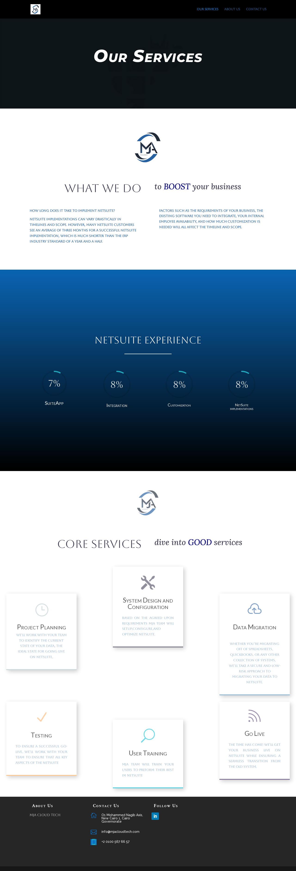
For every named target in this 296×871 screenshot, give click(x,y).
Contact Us (256, 9)
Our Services (207, 9)
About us (232, 9)
